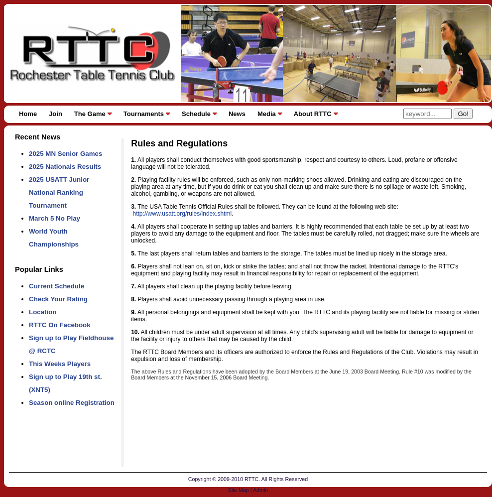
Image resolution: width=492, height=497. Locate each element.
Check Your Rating (58, 299)
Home (28, 114)
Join (55, 114)
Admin (260, 490)
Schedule (196, 114)
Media (266, 114)
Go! (463, 114)
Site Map (238, 490)
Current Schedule (56, 286)
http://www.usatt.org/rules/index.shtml (182, 213)
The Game (90, 114)
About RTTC (313, 114)
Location (43, 312)
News (237, 114)
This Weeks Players (60, 364)
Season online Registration (72, 402)
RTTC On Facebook (60, 325)
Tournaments (143, 114)
